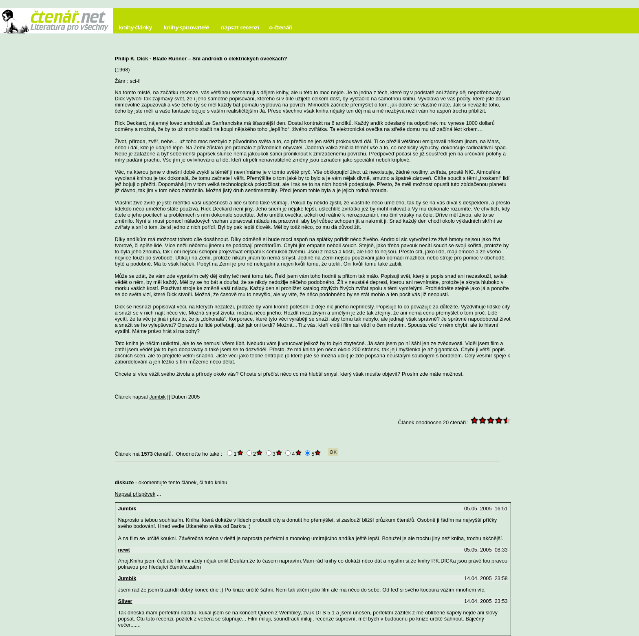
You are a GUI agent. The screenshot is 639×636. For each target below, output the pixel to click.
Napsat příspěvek (135, 494)
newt (124, 550)
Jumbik (157, 397)
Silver (125, 601)
